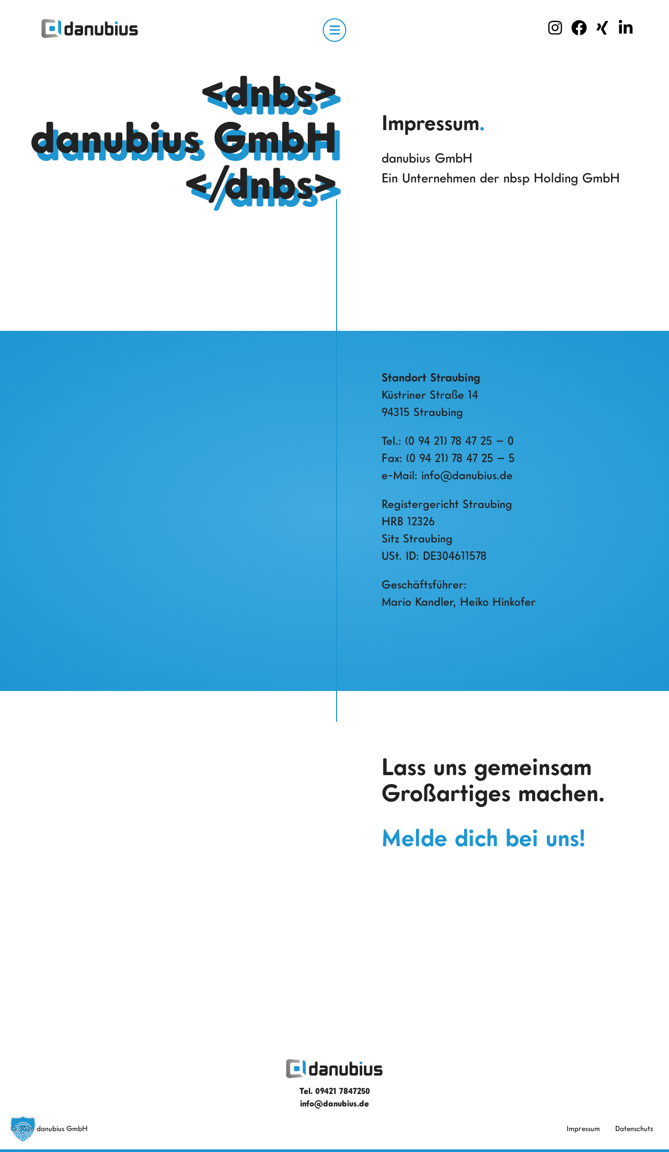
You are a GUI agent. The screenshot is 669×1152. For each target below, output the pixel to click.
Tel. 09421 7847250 (334, 1091)
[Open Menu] (335, 30)
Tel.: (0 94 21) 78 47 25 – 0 (448, 440)
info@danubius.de (334, 1103)
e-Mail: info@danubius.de (447, 475)
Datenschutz (634, 1128)
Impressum (583, 1128)
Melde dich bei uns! (483, 837)
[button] (23, 1129)
